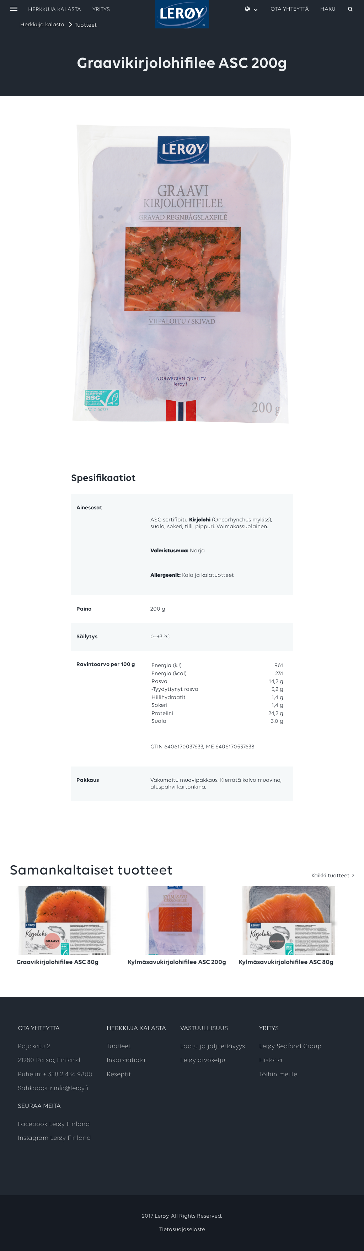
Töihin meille (278, 1074)
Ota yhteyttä (290, 9)
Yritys (101, 9)
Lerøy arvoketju (202, 1060)
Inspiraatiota (126, 1060)
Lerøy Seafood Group (290, 1046)
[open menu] (13, 9)
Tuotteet (86, 25)
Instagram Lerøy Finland (54, 1138)
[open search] (337, 9)
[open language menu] (251, 9)
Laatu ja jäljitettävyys (212, 1046)
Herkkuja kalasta (42, 25)
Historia (270, 1060)
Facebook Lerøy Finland (54, 1124)
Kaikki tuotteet (331, 876)
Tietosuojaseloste (182, 1230)
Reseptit (119, 1074)
